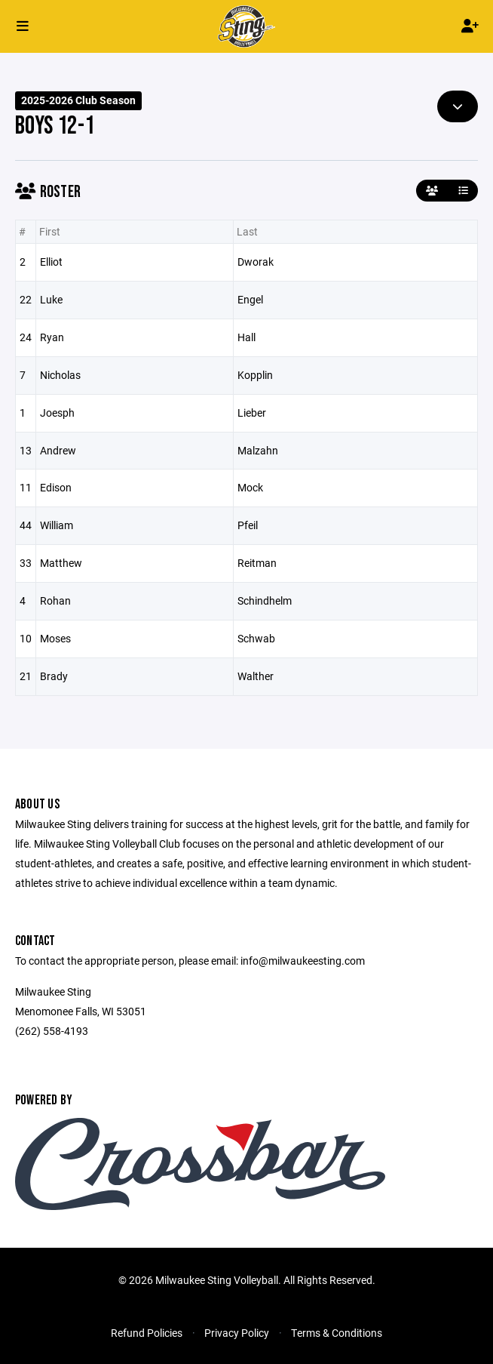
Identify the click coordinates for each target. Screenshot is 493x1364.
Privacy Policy (236, 1333)
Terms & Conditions (336, 1333)
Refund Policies (146, 1333)
